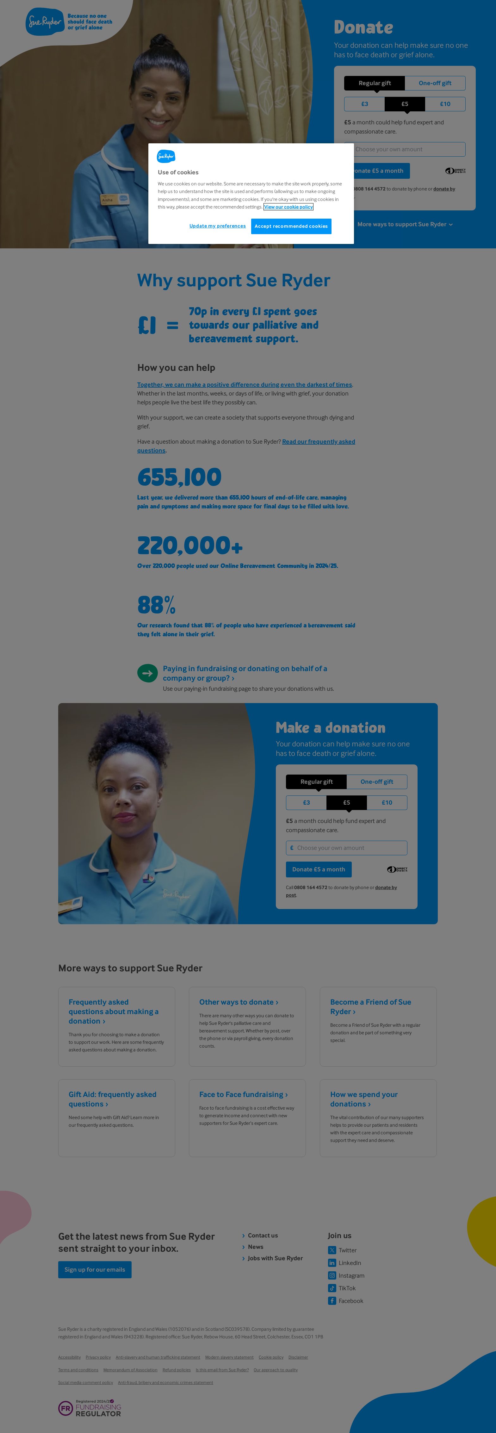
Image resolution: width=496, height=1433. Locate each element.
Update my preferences (217, 226)
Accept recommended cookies (291, 226)
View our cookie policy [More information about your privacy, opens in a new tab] (288, 207)
